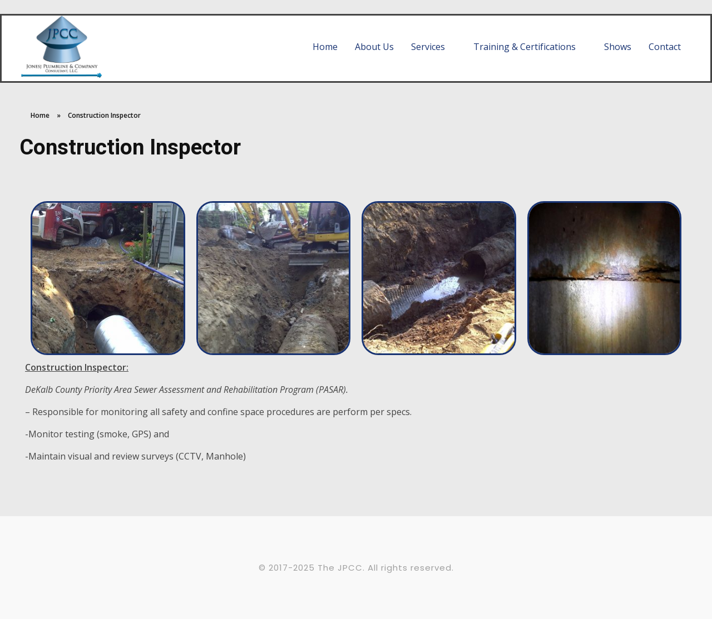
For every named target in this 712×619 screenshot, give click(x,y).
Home (40, 115)
